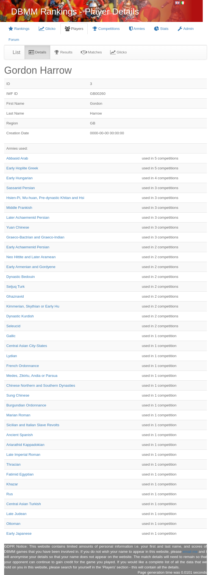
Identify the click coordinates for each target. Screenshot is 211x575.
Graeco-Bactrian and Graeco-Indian (35, 237)
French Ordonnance (22, 366)
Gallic (10, 336)
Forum (14, 40)
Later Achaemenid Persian (27, 217)
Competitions (106, 29)
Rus (9, 494)
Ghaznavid (15, 296)
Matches (91, 52)
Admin (186, 29)
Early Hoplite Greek (22, 168)
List (16, 52)
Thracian (13, 464)
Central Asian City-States (26, 346)
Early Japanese (19, 533)
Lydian (11, 356)
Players (74, 29)
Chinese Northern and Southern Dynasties (40, 385)
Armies (137, 29)
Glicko (47, 29)
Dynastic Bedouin (20, 277)
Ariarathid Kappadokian (25, 445)
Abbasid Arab (17, 158)
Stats (161, 29)
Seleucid (13, 326)
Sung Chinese (17, 395)
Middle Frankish (19, 208)
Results (63, 52)
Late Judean (16, 514)
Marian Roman (18, 415)
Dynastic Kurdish (20, 316)
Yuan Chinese (17, 227)
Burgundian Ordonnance (26, 405)
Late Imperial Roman (23, 454)
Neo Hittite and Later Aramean (30, 257)
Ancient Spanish (19, 435)
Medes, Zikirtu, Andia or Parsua (31, 376)
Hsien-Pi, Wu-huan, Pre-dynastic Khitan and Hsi (45, 198)
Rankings (19, 29)
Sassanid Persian (20, 188)
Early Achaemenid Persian (27, 247)
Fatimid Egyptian (20, 474)
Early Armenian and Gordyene (30, 267)
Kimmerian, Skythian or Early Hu (32, 306)
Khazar (12, 484)
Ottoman (13, 524)
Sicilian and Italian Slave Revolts (32, 425)
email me (190, 552)
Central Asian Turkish (23, 504)
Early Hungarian (19, 178)
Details (37, 52)
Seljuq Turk (15, 286)
